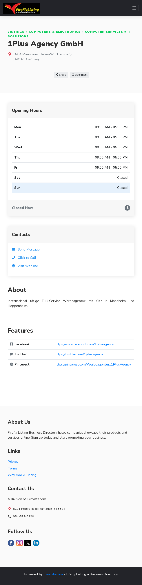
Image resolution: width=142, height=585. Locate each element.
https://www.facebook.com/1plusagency (84, 344)
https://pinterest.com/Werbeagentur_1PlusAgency (92, 364)
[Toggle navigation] (134, 8)
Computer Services (104, 32)
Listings (16, 32)
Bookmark (79, 75)
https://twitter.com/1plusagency (78, 354)
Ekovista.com (53, 574)
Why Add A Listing (22, 475)
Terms (12, 468)
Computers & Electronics (55, 32)
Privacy (13, 462)
